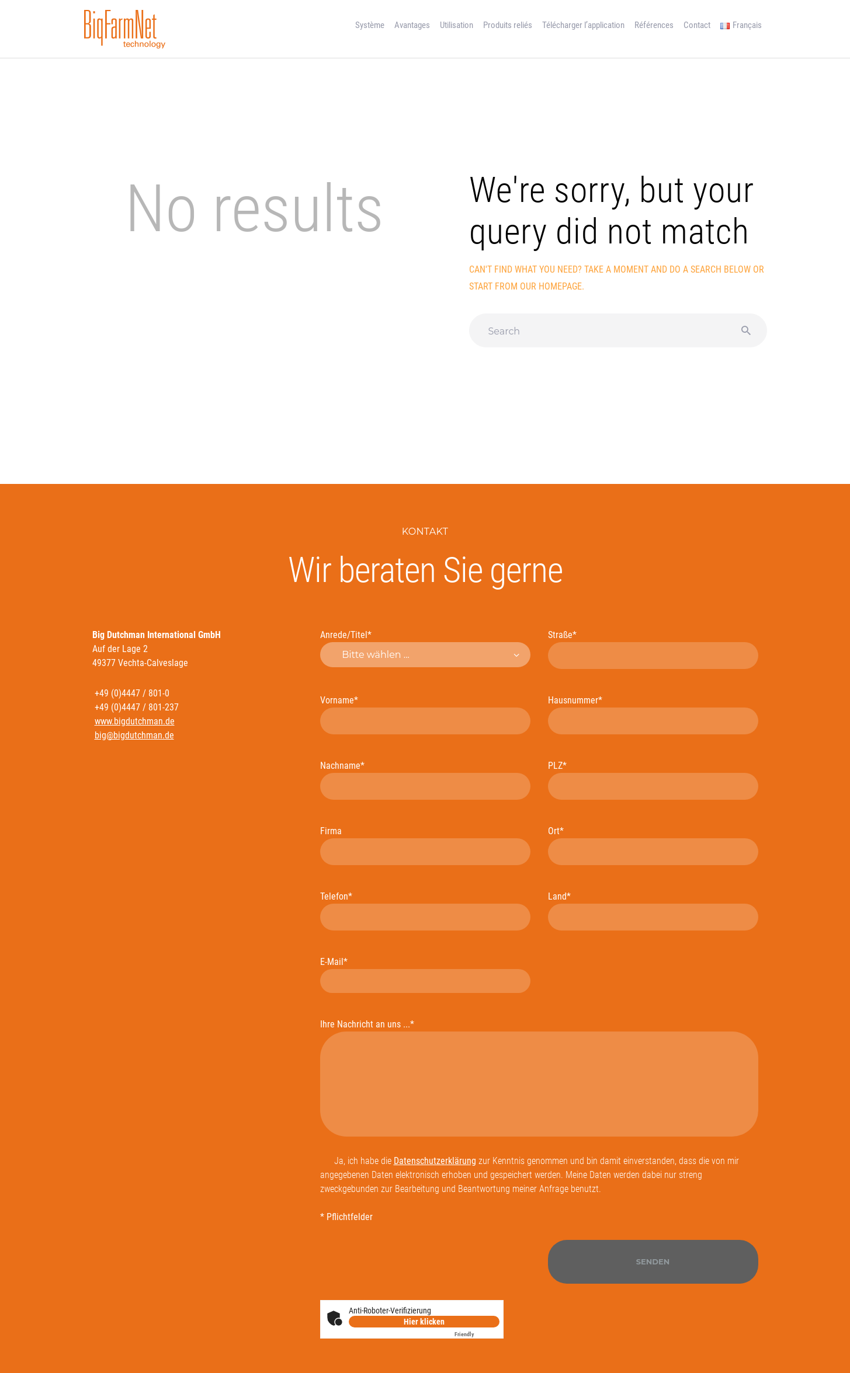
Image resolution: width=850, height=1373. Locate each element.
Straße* (653, 649)
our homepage (551, 286)
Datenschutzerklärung (435, 1160)
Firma (425, 845)
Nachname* (425, 780)
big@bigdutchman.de (134, 735)
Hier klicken (424, 1321)
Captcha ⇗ (477, 1334)
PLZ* (653, 780)
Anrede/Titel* (425, 648)
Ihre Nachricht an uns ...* (539, 1078)
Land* (653, 911)
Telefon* (425, 911)
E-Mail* (425, 974)
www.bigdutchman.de (135, 721)
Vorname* (425, 714)
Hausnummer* (653, 714)
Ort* (653, 845)
